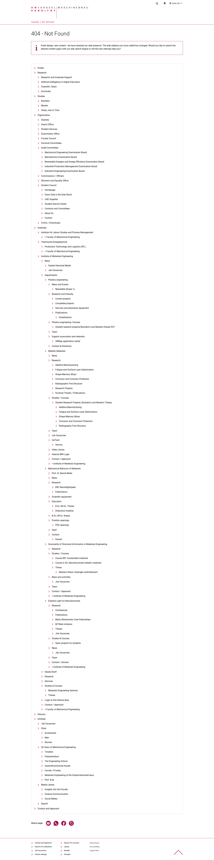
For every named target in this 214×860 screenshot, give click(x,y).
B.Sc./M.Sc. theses (61, 515)
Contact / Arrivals (60, 662)
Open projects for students (68, 643)
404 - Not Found (48, 22)
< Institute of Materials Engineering (68, 463)
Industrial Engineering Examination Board (65, 171)
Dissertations (65, 317)
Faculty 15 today (53, 770)
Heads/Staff (51, 672)
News (47, 261)
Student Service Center (55, 204)
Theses (58, 629)
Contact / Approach (61, 459)
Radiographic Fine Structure (68, 383)
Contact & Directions (61, 346)
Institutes (42, 227)
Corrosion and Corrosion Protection (72, 379)
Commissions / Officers (52, 176)
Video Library (58, 449)
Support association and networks (68, 336)
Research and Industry (62, 294)
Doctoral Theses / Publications (70, 393)
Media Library (47, 784)
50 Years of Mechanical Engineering (58, 747)
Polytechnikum (52, 756)
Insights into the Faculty (56, 789)
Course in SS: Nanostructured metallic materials (78, 563)
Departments (51, 275)
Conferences (61, 610)
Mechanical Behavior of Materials (64, 468)
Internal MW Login (60, 454)
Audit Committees (49, 147)
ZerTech (56, 440)
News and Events (60, 284)
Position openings (60, 520)
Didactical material (64, 510)
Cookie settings (41, 854)
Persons (41, 714)
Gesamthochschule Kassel (57, 766)
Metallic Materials (56, 351)
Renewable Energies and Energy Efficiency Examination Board (74, 161)
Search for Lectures (71, 843)
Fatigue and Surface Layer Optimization (74, 369)
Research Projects (64, 388)
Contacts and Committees (57, 208)
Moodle (67, 850)
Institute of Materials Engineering (57, 256)
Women (48, 742)
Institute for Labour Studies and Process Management (67, 232)
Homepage (50, 190)
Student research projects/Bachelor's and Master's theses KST (85, 327)
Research (42, 72)
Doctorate (46, 91)
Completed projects (64, 303)
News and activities (61, 577)
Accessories (50, 733)
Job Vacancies (55, 270)
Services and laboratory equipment (72, 308)
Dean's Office (47, 124)
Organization (44, 115)
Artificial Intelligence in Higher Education (60, 82)
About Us (49, 213)
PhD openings (62, 525)
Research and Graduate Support (56, 77)
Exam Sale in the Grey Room (58, 194)
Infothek (42, 719)
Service (58, 444)
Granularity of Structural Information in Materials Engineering (77, 544)
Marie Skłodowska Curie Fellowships (73, 619)
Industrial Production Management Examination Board (71, 166)
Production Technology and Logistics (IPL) (65, 246)
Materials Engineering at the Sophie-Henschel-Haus (69, 775)
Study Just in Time (50, 110)
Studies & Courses (60, 638)
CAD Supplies (51, 199)
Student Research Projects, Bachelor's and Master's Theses (83, 402)
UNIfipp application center (67, 341)
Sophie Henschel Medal (59, 265)
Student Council (48, 185)
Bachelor (45, 101)
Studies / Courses (60, 398)
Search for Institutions (43, 847)
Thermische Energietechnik (54, 242)
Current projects (63, 298)
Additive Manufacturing (66, 365)
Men (47, 737)
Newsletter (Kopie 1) (65, 289)
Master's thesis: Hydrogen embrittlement (78, 572)
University (35, 22)
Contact (48, 218)
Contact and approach (43, 843)
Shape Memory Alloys (65, 374)
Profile (41, 68)
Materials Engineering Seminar (63, 690)
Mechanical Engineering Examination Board (66, 152)
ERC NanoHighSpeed (65, 487)
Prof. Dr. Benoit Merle (62, 473)
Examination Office (50, 133)
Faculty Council (48, 138)
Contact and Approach (48, 808)
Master (44, 105)
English (176, 3)
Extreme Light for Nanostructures (64, 601)
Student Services (49, 129)
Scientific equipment (61, 496)
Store (43, 728)
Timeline (49, 752)
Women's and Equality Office (54, 180)
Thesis (58, 567)
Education (56, 501)
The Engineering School (56, 761)
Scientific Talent (49, 86)
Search (44, 803)
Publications (61, 312)
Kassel (58, 539)
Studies (41, 96)
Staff (54, 530)
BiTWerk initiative (63, 624)
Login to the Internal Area (57, 700)
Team (54, 332)
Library (66, 847)
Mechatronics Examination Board (61, 157)
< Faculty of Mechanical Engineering (62, 237)
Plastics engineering (58, 279)
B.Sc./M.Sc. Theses (64, 506)
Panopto (67, 854)
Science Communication (56, 794)
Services (49, 681)
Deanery (45, 119)
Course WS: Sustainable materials (71, 558)
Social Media (51, 798)
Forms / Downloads (50, 223)
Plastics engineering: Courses (66, 322)
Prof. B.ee (49, 779)
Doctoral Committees (51, 143)
